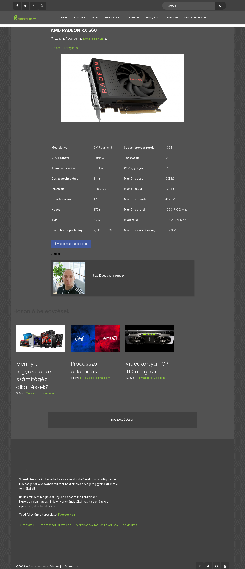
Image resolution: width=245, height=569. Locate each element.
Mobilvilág (112, 17)
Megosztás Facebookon (71, 240)
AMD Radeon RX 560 (74, 27)
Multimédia (133, 17)
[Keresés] (220, 6)
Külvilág (172, 17)
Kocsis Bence (93, 35)
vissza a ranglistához (67, 45)
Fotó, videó (153, 17)
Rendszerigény (38, 559)
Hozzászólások (122, 413)
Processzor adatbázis (56, 518)
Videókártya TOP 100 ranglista (98, 518)
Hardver (79, 17)
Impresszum (27, 518)
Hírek (64, 17)
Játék (95, 17)
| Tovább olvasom (39, 386)
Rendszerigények (195, 17)
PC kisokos (131, 518)
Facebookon (66, 508)
